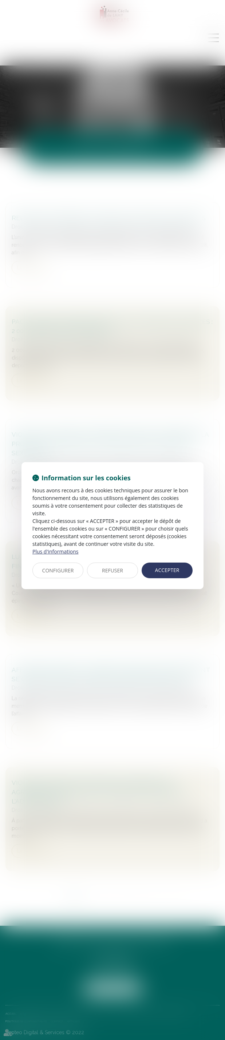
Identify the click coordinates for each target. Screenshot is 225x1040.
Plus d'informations (55, 551)
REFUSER (112, 570)
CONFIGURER (58, 570)
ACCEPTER (167, 570)
